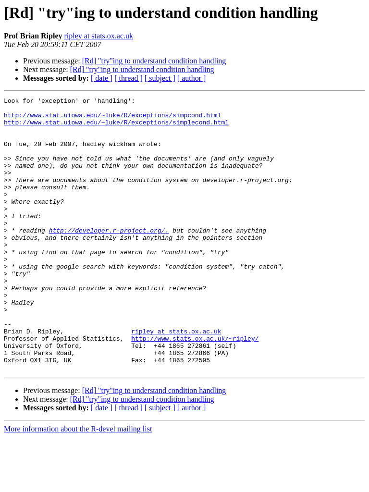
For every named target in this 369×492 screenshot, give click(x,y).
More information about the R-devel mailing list (78, 484)
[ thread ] (128, 78)
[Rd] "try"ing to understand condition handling (154, 61)
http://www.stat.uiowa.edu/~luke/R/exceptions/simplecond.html (116, 127)
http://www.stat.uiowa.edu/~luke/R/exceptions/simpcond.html (112, 119)
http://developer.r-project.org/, (109, 257)
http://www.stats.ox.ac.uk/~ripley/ (194, 387)
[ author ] (191, 78)
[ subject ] (160, 78)
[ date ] (101, 78)
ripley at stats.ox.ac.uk (98, 36)
